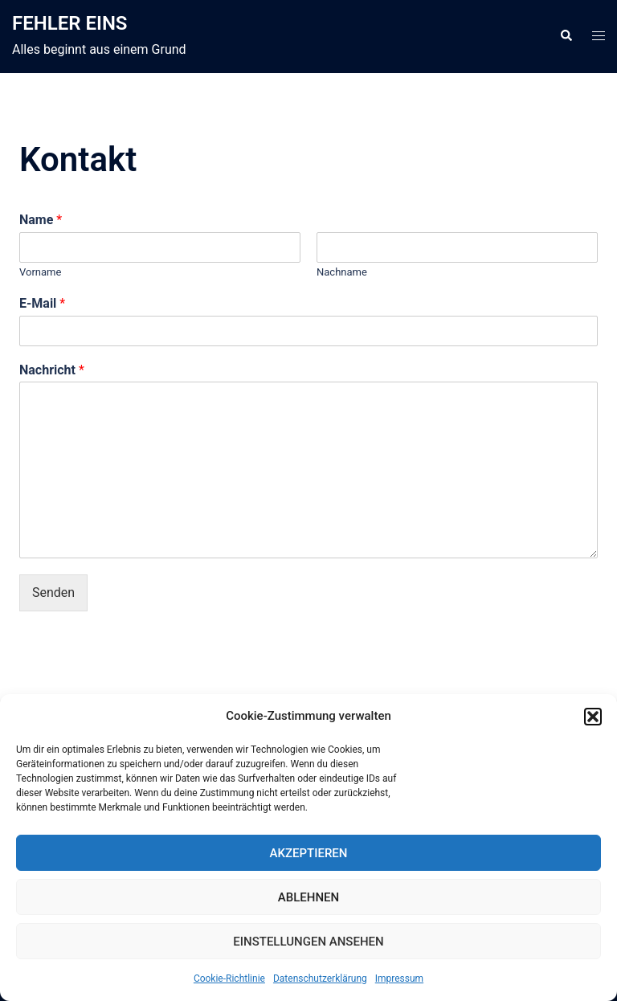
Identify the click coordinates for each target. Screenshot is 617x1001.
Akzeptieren (309, 853)
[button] (593, 717)
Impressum (399, 978)
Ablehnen (308, 897)
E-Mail (42, 303)
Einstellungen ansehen (308, 941)
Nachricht (51, 370)
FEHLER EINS (70, 23)
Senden (53, 592)
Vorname (40, 272)
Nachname (342, 272)
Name (40, 219)
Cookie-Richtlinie (229, 978)
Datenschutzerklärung (320, 978)
